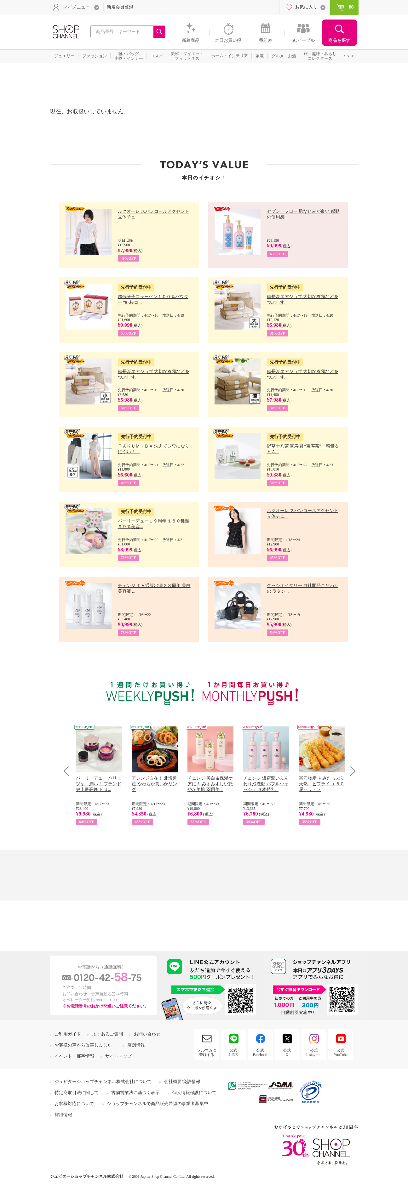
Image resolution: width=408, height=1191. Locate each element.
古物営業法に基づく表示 (135, 1092)
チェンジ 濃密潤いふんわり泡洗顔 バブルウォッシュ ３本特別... (266, 784)
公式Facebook (260, 1052)
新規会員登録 (120, 7)
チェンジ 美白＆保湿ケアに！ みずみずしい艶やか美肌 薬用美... (210, 784)
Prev (68, 771)
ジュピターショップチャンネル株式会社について (103, 1081)
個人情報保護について (194, 1092)
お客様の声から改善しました (83, 1045)
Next (351, 771)
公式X (287, 1052)
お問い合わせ (147, 1034)
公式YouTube (341, 1052)
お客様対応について (74, 1103)
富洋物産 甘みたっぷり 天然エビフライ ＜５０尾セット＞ (321, 784)
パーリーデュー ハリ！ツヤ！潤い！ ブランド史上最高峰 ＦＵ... (98, 784)
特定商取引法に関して (77, 1092)
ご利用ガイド (68, 1034)
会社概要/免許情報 (182, 1081)
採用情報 (63, 1114)
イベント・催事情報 (74, 1056)
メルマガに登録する (206, 1052)
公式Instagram (313, 1052)
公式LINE (233, 1052)
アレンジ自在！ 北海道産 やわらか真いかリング (154, 784)
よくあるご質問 (107, 1034)
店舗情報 (136, 1045)
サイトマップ (118, 1056)
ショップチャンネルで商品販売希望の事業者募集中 (157, 1103)
